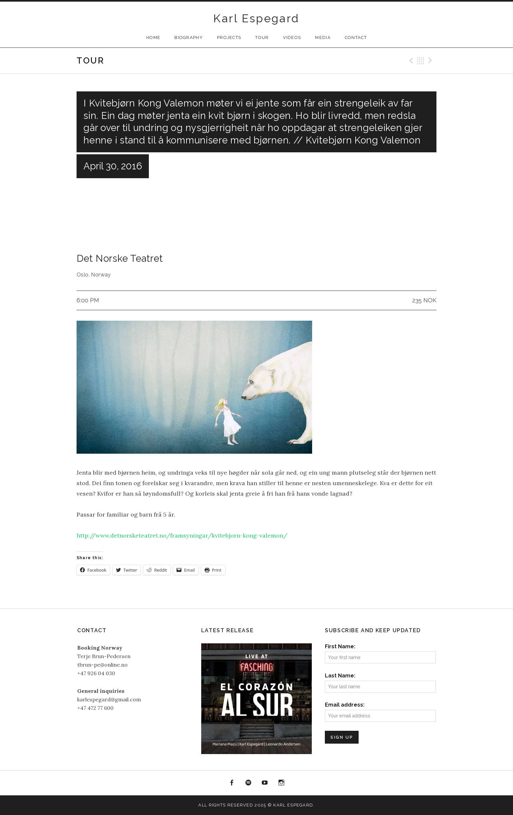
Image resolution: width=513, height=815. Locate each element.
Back (421, 60)
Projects (229, 37)
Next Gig (431, 60)
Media (323, 37)
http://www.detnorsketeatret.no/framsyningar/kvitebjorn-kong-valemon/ (182, 535)
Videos (292, 37)
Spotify (248, 783)
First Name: (340, 646)
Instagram (281, 783)
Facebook (232, 783)
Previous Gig (410, 60)
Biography (188, 37)
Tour (262, 37)
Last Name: (340, 676)
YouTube (265, 783)
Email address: (344, 705)
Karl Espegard (256, 18)
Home (153, 37)
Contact (356, 37)
